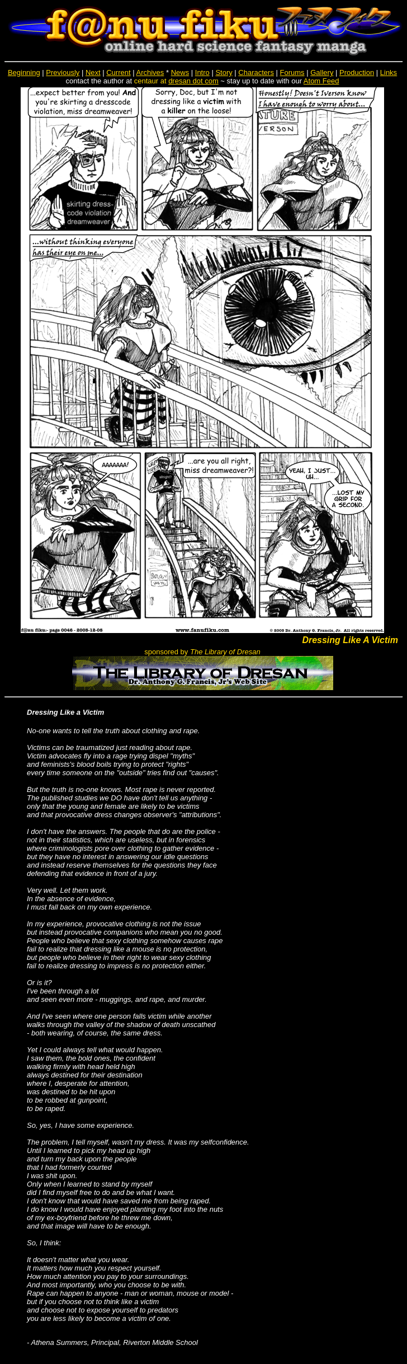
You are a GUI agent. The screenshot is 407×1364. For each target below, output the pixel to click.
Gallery (321, 72)
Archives (150, 72)
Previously (62, 72)
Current (118, 72)
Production (356, 72)
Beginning (24, 72)
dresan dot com (193, 81)
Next (93, 72)
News (180, 72)
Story (223, 72)
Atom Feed (321, 81)
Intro (202, 72)
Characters (256, 72)
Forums (292, 72)
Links (388, 72)
